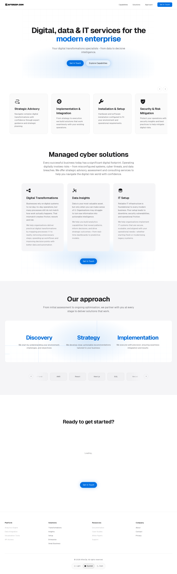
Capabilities (123, 5)
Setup (50, 536)
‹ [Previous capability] (159, 89)
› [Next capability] (165, 89)
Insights (51, 532)
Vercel (135, 376)
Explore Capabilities (98, 63)
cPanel (39, 376)
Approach (149, 5)
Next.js (97, 376)
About (138, 528)
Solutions (136, 5)
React (77, 376)
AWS (58, 376)
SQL (116, 376)
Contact (139, 532)
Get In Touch (165, 5)
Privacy (139, 536)
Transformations (55, 528)
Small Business (54, 543)
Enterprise (52, 540)
